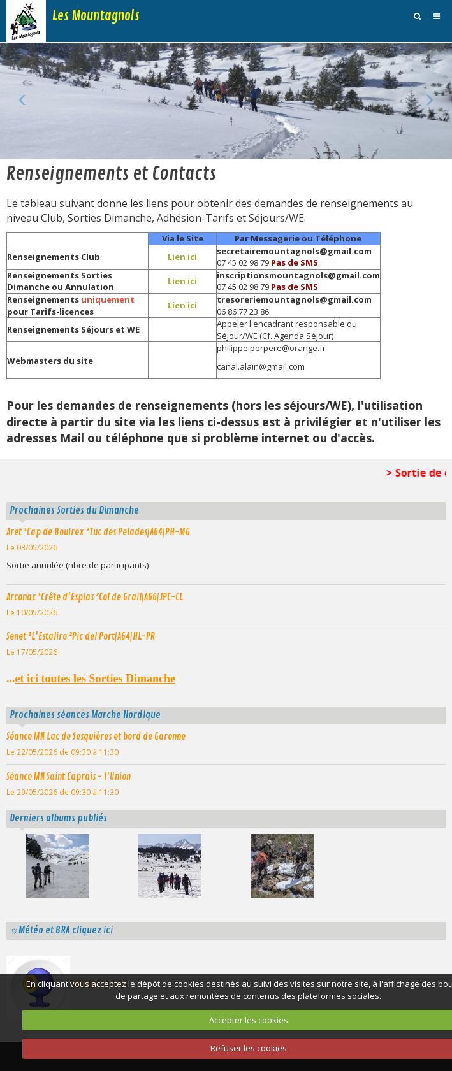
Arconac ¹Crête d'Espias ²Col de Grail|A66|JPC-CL (94, 597)
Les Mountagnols (96, 16)
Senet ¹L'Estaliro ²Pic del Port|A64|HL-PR (80, 636)
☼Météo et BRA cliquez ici (61, 930)
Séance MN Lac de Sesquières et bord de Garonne (96, 736)
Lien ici (182, 256)
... (90, 678)
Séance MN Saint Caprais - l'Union (68, 776)
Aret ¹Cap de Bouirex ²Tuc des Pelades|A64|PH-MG (98, 532)
